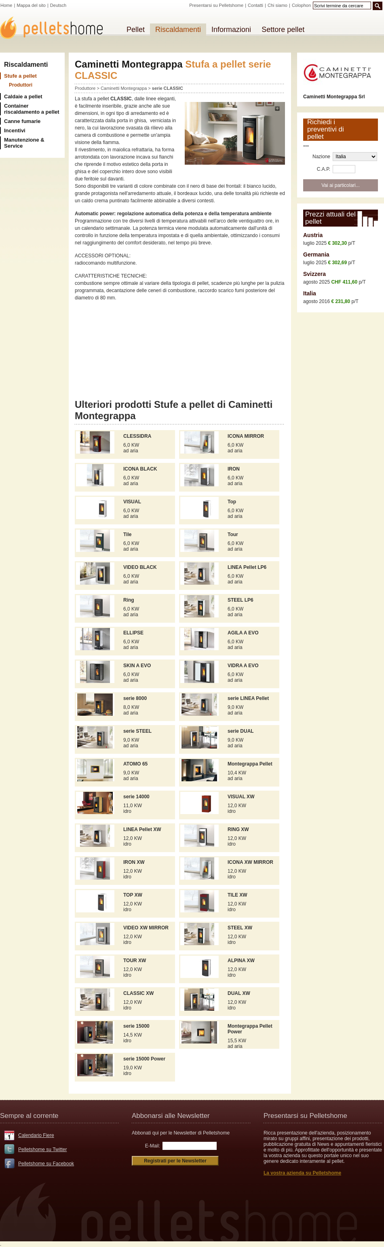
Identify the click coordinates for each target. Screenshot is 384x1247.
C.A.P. (323, 169)
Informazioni (231, 29)
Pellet (136, 29)
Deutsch (58, 5)
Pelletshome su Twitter (42, 1149)
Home (6, 5)
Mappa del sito (31, 5)
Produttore (85, 88)
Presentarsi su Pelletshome (216, 5)
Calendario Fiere (36, 1135)
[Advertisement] (180, 353)
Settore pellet (283, 29)
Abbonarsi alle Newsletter (171, 1116)
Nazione (321, 156)
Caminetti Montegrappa (124, 88)
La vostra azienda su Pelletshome (302, 1173)
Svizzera (314, 274)
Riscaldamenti (26, 64)
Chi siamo (277, 5)
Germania (316, 254)
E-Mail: (152, 1146)
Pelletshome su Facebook (46, 1163)
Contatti (255, 5)
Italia (309, 293)
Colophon (301, 5)
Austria (313, 235)
